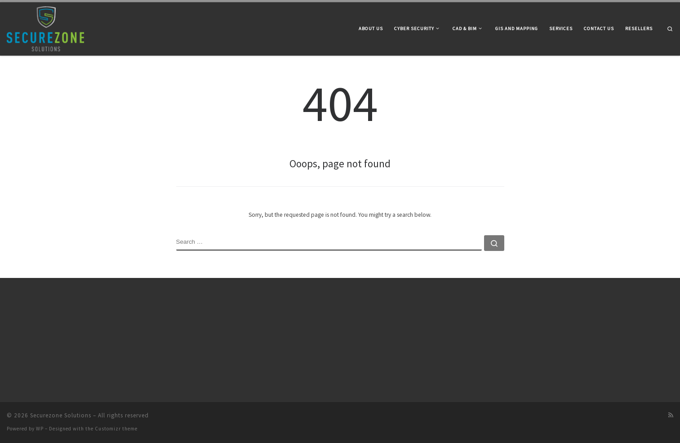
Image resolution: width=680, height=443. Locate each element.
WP (40, 428)
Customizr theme (116, 428)
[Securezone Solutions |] (45, 27)
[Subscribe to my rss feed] (670, 415)
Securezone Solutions (60, 415)
